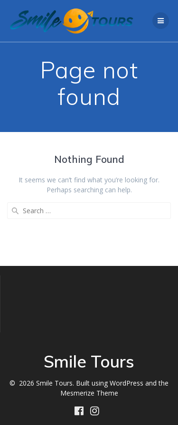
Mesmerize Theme (89, 392)
